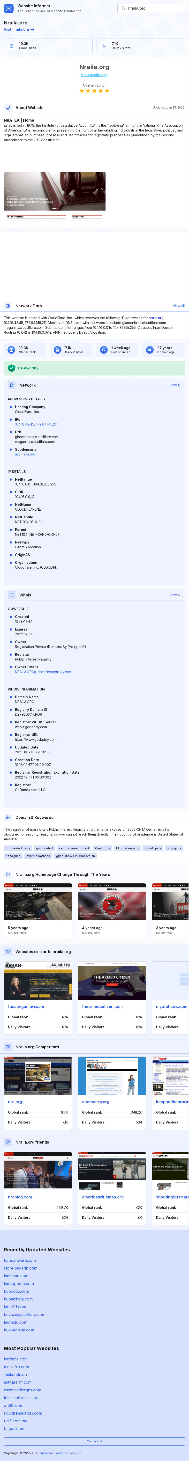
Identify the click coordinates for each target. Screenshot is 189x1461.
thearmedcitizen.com (102, 1006)
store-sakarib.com (20, 1268)
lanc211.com (15, 1306)
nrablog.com (20, 1197)
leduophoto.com (19, 1283)
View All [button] (179, 306)
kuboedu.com (16, 1291)
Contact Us (94, 1441)
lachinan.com (16, 1275)
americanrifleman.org (103, 1197)
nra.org (15, 1101)
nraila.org (156, 318)
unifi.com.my (15, 1420)
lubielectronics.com (21, 1397)
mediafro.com (16, 1366)
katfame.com (16, 1359)
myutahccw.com (171, 1006)
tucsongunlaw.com (26, 1006)
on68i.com (13, 1405)
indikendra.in (15, 1374)
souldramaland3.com (23, 1413)
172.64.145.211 (46, 424)
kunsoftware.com (20, 1260)
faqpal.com (14, 1428)
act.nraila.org (25, 454)
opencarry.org (95, 1101)
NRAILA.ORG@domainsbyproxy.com (43, 672)
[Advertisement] (94, 157)
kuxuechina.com (19, 1330)
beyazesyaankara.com (24, 1314)
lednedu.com (15, 1322)
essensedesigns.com (22, 1390)
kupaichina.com (18, 1299)
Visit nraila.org (19, 29)
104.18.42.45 (24, 424)
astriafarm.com (17, 1382)
